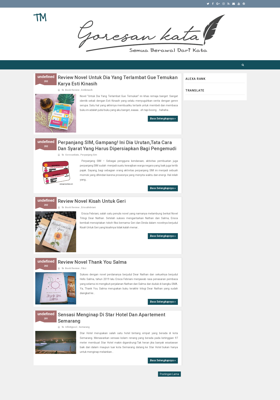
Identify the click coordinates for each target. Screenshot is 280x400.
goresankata (72, 155)
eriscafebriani (88, 207)
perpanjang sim (88, 155)
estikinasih (86, 90)
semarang (84, 327)
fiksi (83, 268)
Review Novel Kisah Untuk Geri (92, 201)
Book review (72, 90)
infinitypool (71, 327)
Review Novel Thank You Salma (92, 262)
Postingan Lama (169, 374)
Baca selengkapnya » (163, 118)
